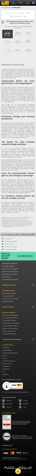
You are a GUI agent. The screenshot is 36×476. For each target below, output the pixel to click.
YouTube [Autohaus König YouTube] (6, 407)
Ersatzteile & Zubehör (8, 296)
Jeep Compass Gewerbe (9, 331)
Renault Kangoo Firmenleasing (11, 323)
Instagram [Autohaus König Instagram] (7, 400)
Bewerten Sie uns (7, 363)
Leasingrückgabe (7, 350)
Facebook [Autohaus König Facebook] (23, 404)
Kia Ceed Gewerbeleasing (9, 333)
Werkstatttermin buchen (9, 293)
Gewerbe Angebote (8, 312)
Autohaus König (7, 345)
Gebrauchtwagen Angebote (10, 269)
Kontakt (4, 355)
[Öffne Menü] (18, 471)
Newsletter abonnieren (8, 361)
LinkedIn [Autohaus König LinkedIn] (23, 400)
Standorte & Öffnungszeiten (10, 353)
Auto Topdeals (6, 277)
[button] (33, 3)
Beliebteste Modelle (18, 285)
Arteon (22, 13)
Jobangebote (6, 366)
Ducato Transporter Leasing (10, 325)
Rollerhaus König (25, 256)
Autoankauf (5, 347)
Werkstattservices (8, 290)
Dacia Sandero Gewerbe (9, 320)
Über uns (4, 358)
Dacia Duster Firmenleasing (10, 317)
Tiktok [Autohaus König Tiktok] (22, 407)
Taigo (24, 16)
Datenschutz (6, 369)
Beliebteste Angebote (9, 263)
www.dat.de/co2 (8, 226)
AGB (3, 371)
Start (2, 7)
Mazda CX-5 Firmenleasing (9, 328)
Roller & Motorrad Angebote (10, 271)
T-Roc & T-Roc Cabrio (16, 16)
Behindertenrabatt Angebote (10, 279)
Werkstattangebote (7, 301)
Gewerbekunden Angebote (9, 274)
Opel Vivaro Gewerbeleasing (10, 315)
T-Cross (28, 13)
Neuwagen (8, 7)
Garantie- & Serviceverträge (10, 298)
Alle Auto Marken (18, 307)
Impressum (5, 374)
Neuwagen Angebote (8, 266)
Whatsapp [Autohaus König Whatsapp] (7, 404)
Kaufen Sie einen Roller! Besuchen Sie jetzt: (6, 256)
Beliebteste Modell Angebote (18, 339)
